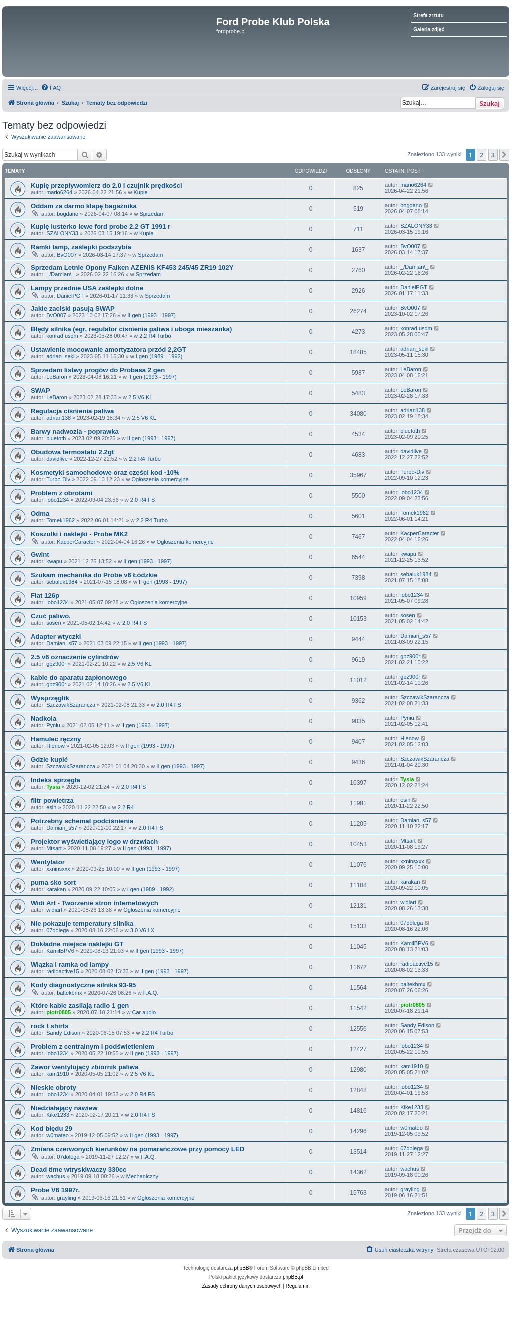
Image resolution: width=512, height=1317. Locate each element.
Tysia (53, 787)
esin (51, 807)
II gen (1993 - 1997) (152, 315)
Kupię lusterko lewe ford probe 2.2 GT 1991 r (100, 226)
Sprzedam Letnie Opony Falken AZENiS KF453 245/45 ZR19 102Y (132, 267)
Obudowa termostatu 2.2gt (72, 452)
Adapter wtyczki (56, 636)
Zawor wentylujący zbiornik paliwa (84, 1067)
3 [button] (493, 154)
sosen (53, 623)
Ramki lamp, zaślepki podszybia (81, 247)
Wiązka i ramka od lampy (70, 964)
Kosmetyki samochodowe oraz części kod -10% (105, 472)
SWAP (40, 390)
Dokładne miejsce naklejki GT (77, 944)
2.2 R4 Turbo (156, 336)
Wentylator (48, 862)
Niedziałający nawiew (64, 1108)
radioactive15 (62, 971)
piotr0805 (58, 1012)
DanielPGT (70, 296)
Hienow (55, 746)
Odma (40, 513)
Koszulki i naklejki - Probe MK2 (79, 534)
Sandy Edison (63, 1033)
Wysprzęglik (50, 698)
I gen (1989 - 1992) (159, 356)
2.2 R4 (126, 807)
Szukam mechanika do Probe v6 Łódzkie (94, 575)
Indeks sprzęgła (55, 780)
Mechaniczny (142, 1176)
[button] (505, 155)
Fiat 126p (45, 595)
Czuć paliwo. (51, 616)
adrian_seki (60, 356)
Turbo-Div (58, 479)
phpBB (242, 1268)
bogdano (67, 214)
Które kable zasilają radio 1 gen (80, 1005)
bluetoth (56, 438)
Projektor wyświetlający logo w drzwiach (94, 841)
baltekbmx (69, 993)
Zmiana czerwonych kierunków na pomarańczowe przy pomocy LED (137, 1149)
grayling (66, 1198)
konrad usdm (62, 336)
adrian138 (58, 418)
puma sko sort (53, 882)
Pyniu (53, 725)
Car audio (144, 1012)
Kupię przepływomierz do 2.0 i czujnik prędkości (106, 185)
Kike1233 (58, 1115)
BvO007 (67, 255)
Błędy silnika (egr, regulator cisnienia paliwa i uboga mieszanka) (131, 329)
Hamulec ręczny (56, 739)
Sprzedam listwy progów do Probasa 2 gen (98, 370)
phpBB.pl (293, 1277)
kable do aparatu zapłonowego (79, 677)
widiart (54, 910)
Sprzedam (152, 214)
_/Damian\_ (60, 274)
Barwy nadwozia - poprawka (75, 431)
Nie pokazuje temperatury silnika (82, 923)
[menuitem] (51, 88)
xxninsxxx (58, 869)
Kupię (141, 192)
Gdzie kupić (49, 759)
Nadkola (43, 718)
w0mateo (57, 1135)
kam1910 (57, 1074)
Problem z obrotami (61, 493)
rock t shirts (50, 1026)
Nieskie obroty (53, 1087)
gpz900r (56, 664)
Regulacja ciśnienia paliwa (72, 411)
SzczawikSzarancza (71, 705)
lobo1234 (57, 500)
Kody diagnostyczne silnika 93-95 (83, 985)
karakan (56, 889)
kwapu (54, 561)
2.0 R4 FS (143, 500)
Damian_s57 (62, 643)
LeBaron (57, 377)
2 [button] (482, 154)
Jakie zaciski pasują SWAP (73, 308)
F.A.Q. (151, 993)
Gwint (40, 554)
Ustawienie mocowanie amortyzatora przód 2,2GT (108, 349)
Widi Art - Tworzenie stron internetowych (94, 903)
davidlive (57, 459)
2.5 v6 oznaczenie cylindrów (75, 657)
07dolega (57, 930)
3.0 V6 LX (142, 930)
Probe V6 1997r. (55, 1190)
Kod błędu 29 (51, 1128)
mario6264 (59, 192)
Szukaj (490, 103)
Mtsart (54, 848)
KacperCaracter (76, 542)
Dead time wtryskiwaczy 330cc (78, 1169)
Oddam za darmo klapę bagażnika (84, 206)
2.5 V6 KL (140, 397)
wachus (55, 1176)
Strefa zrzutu (429, 15)
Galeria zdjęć (429, 29)
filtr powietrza (52, 800)
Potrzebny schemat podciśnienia (82, 821)
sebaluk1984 (62, 582)
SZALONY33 (62, 233)
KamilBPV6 (60, 951)
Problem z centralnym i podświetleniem (92, 1046)
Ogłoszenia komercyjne (160, 479)
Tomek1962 (60, 520)
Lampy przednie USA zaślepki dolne (87, 288)
